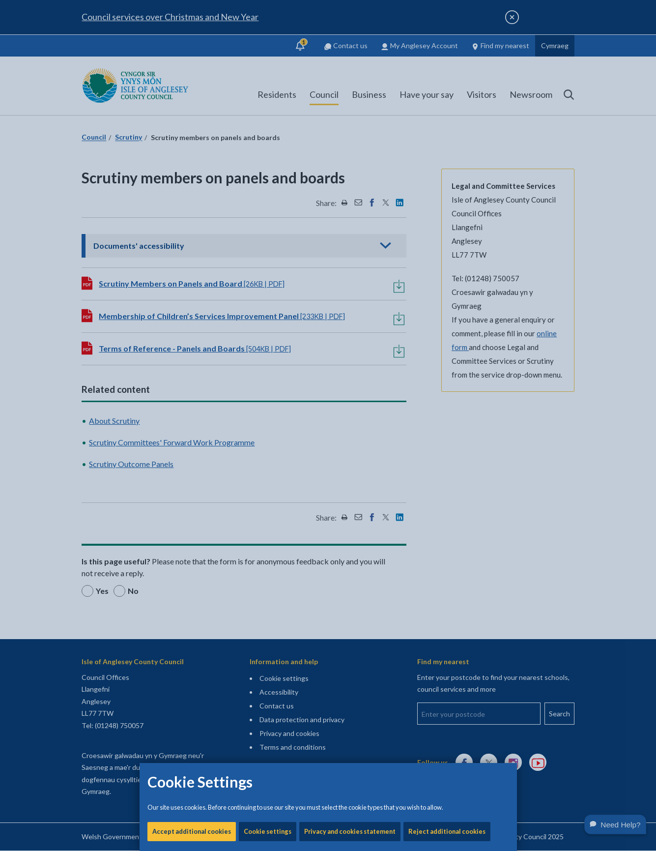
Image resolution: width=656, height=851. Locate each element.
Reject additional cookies (446, 334)
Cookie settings (267, 334)
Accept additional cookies (191, 334)
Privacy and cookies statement (350, 334)
